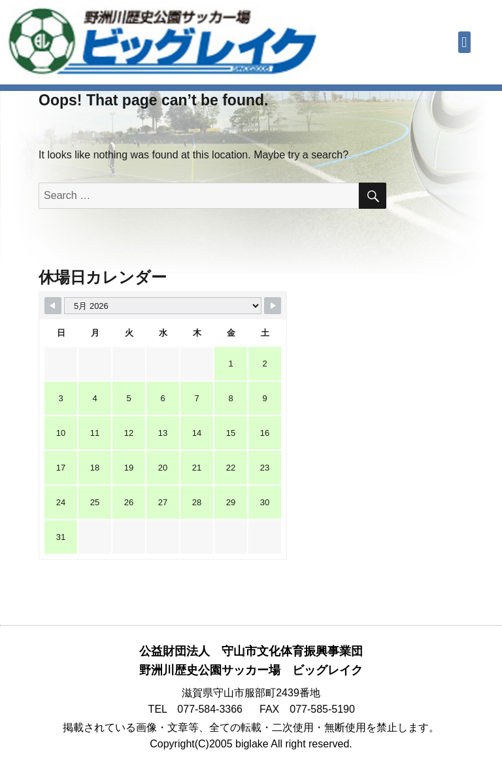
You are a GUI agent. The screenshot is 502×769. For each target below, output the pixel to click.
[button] (464, 42)
